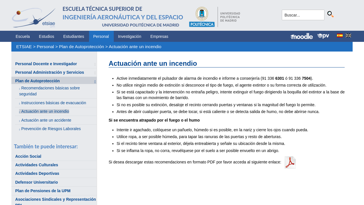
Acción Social (28, 156)
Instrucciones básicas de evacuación (53, 103)
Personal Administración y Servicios (49, 72)
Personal (101, 36)
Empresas (159, 36)
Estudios (46, 36)
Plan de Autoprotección (81, 46)
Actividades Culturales (36, 165)
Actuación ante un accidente (46, 120)
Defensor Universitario (36, 182)
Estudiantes (73, 36)
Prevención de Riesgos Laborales (51, 128)
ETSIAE (24, 46)
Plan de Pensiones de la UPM (43, 190)
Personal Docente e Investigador (46, 64)
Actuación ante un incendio (135, 46)
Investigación (129, 36)
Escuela (23, 36)
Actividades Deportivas (37, 173)
